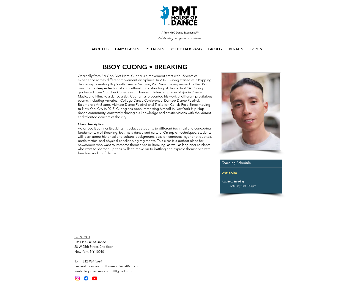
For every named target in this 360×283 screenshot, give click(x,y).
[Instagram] (77, 278)
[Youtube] (95, 278)
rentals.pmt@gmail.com (115, 271)
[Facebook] (86, 278)
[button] (127, 49)
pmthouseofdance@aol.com (120, 266)
